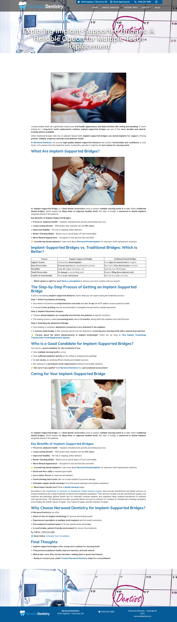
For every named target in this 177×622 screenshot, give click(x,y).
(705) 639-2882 (143, 2)
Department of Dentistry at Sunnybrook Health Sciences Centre (74, 491)
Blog (157, 8)
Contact (146, 8)
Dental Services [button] (111, 8)
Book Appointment (120, 2)
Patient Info (131, 8)
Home (95, 8)
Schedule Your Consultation (57, 536)
